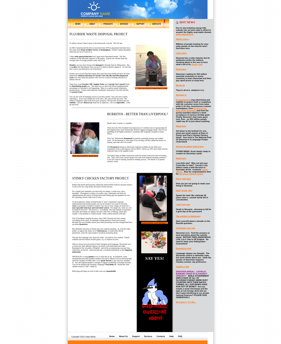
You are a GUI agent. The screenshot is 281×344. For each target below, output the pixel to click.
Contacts (161, 336)
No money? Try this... (186, 302)
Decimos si (181, 95)
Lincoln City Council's (117, 84)
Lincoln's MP (87, 84)
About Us (123, 336)
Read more (181, 69)
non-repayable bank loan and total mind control (90, 208)
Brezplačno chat (183, 248)
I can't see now (183, 204)
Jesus (74, 206)
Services (148, 336)
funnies (91, 257)
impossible (120, 103)
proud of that (77, 92)
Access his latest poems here (190, 146)
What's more (182, 39)
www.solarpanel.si (185, 34)
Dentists (73, 65)
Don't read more (183, 179)
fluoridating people (79, 86)
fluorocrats (88, 103)
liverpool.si (114, 147)
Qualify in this (182, 267)
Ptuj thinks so (111, 264)
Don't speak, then (184, 190)
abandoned (128, 138)
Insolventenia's (183, 100)
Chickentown (102, 231)
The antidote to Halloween (188, 216)
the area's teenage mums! (191, 174)
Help (171, 336)
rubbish (72, 103)
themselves (83, 224)
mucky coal (196, 64)
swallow (74, 67)
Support (136, 336)
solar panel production (83, 56)
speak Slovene (106, 261)
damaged (98, 65)
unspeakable (111, 271)
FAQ (180, 336)
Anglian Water (98, 84)
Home (112, 336)
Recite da (180, 85)
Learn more (181, 53)
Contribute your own (185, 228)
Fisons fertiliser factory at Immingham (95, 50)
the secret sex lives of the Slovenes (191, 109)
